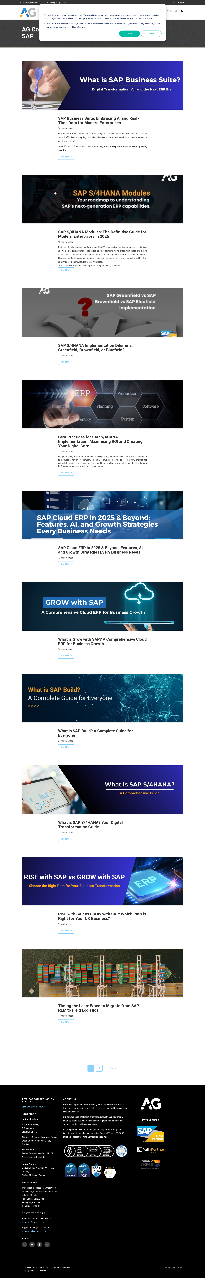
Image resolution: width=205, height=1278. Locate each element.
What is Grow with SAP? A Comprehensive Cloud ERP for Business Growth (102, 641)
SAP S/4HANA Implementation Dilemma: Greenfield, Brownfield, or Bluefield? (95, 347)
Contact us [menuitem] (172, 11)
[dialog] (102, 22)
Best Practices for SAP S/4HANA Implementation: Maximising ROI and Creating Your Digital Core (100, 441)
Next (112, 1068)
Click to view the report (32, 1106)
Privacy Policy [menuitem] (170, 1267)
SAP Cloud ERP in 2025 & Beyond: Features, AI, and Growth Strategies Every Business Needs (101, 549)
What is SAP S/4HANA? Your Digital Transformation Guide (90, 824)
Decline (151, 33)
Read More (66, 156)
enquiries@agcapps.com (31, 2)
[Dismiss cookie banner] (161, 10)
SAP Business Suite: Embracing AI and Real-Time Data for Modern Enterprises (98, 120)
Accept (129, 33)
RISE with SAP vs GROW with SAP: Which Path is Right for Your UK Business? (102, 916)
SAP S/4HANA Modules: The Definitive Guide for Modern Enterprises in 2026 (102, 234)
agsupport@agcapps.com (55, 2)
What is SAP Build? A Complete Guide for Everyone (95, 733)
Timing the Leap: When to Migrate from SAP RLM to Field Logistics (98, 1008)
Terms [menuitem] (179, 1267)
